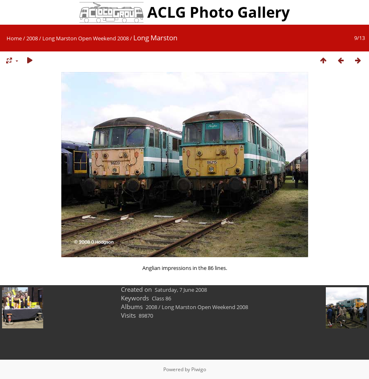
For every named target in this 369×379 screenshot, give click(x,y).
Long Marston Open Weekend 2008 (85, 38)
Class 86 (161, 298)
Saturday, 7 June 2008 (181, 289)
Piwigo (198, 369)
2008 (32, 38)
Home (14, 38)
